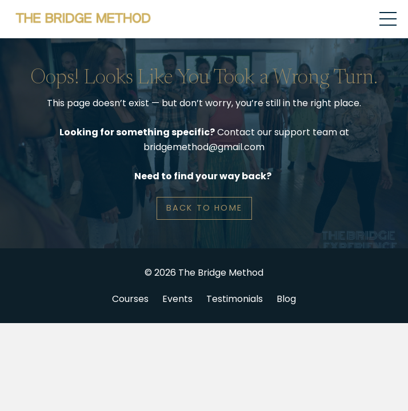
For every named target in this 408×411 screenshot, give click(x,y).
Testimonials (234, 298)
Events (177, 298)
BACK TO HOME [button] (204, 207)
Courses (130, 298)
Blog (286, 298)
